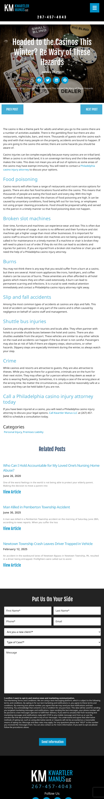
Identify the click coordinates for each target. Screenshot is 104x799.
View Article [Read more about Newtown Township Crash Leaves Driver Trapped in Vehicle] (12, 565)
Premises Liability (33, 432)
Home (14, 88)
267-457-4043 (52, 785)
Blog (22, 88)
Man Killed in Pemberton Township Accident (36, 507)
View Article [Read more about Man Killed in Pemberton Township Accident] (12, 528)
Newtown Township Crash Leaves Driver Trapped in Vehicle (48, 543)
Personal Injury (13, 432)
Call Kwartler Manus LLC (63, 413)
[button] (39, 80)
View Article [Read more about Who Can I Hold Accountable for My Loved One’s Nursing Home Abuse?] (12, 491)
